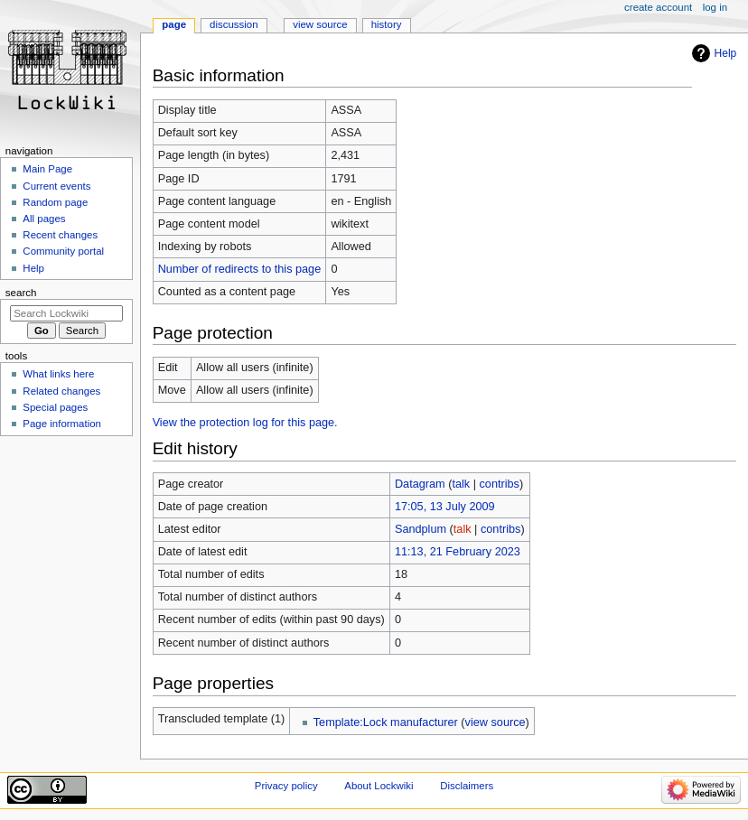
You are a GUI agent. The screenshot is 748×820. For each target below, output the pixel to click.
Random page (55, 202)
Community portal (63, 251)
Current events (56, 186)
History (386, 24)
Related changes (61, 391)
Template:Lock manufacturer (385, 722)
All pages (44, 218)
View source (320, 24)
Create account (658, 7)
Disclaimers (466, 785)
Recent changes (60, 234)
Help (726, 53)
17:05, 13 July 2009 (445, 506)
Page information (62, 423)
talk (461, 484)
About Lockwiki (378, 785)
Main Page (47, 168)
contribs (499, 484)
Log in (715, 7)
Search (21, 292)
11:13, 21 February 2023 (457, 551)
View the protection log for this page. (245, 422)
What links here (58, 373)
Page (174, 24)
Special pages (55, 407)
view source (495, 722)
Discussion (233, 24)
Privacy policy (286, 785)
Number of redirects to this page (240, 269)
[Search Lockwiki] (66, 313)
